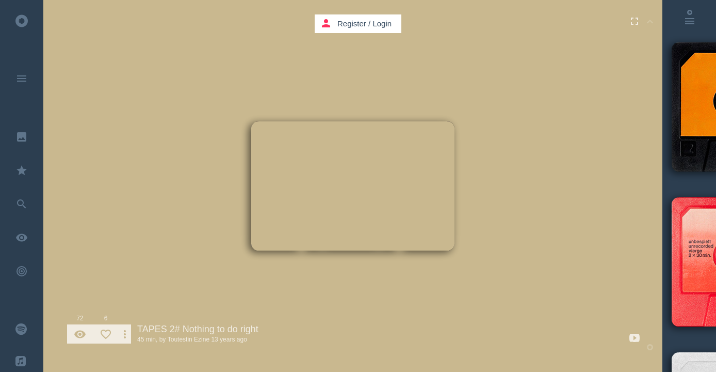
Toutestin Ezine (188, 339)
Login (382, 23)
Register (351, 23)
